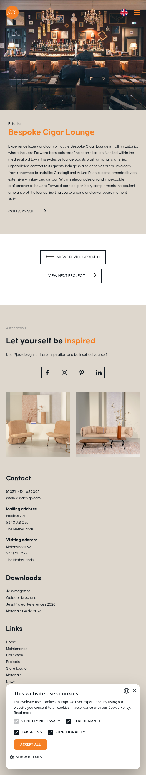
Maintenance (16, 649)
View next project (73, 276)
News (10, 682)
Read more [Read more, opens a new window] (23, 712)
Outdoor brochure (21, 598)
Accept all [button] (30, 744)
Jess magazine (18, 591)
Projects (13, 662)
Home (11, 642)
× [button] (134, 691)
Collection (14, 655)
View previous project (73, 257)
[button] (28, 757)
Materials (13, 675)
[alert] (73, 726)
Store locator (17, 668)
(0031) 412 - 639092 (22, 492)
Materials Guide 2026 (24, 611)
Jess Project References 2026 (31, 604)
